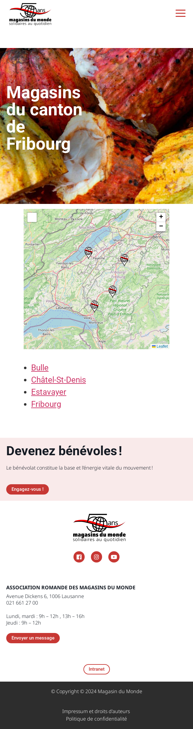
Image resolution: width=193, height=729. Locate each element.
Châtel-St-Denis (58, 379)
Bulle (40, 367)
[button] (94, 307)
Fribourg (46, 404)
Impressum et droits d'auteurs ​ (96, 711)
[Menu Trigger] (180, 13)
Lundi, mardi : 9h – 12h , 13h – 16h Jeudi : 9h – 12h (45, 619)
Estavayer (48, 392)
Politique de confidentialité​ (96, 718)
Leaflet (160, 346)
